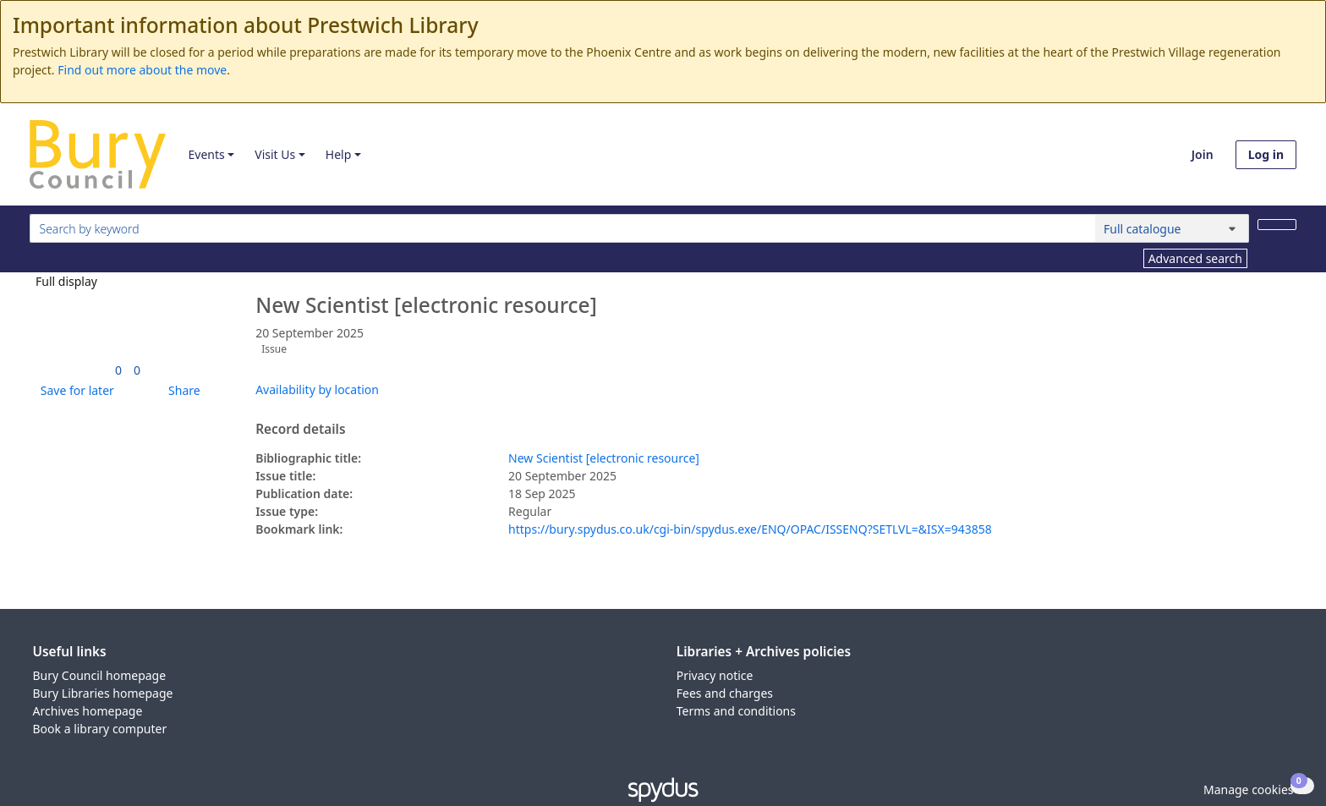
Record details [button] (300, 429)
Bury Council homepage (100, 675)
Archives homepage (88, 711)
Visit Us (275, 154)
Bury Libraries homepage (103, 693)
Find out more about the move (142, 70)
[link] (118, 370)
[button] (74, 390)
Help (339, 154)
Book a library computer (100, 729)
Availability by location (317, 389)
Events (206, 154)
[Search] (1277, 224)
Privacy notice (715, 675)
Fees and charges (725, 693)
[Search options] (1172, 228)
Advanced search (1195, 258)
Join (1203, 154)
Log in (1266, 154)
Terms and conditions (736, 711)
